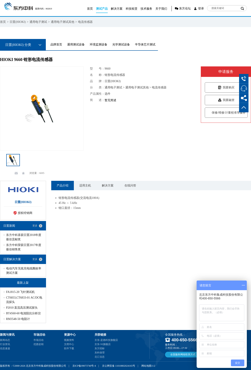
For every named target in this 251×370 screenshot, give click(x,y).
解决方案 (117, 8)
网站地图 (146, 365)
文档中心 (69, 344)
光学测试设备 (121, 44)
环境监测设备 (98, 44)
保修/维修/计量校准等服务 (226, 112)
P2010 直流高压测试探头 (22, 307)
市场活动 (38, 340)
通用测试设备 (76, 44)
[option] (41, 108)
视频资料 (69, 340)
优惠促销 (38, 344)
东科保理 (100, 352)
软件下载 (69, 348)
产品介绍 (62, 185)
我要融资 (226, 100)
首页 (90, 8)
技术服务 (146, 8)
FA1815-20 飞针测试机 (20, 292)
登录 (201, 8)
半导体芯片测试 (145, 44)
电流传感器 (85, 21)
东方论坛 (185, 8)
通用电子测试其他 (62, 21)
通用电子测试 (38, 21)
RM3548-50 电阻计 (18, 319)
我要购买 (226, 87)
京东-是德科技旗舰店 (106, 340)
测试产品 (102, 8)
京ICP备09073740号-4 (84, 365)
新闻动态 (5, 340)
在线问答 (130, 185)
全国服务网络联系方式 (182, 354)
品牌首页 (56, 44)
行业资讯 (5, 344)
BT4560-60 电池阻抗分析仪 (23, 313)
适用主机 (85, 185)
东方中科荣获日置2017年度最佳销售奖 (23, 247)
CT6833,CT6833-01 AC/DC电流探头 (24, 300)
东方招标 (100, 348)
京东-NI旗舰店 (103, 344)
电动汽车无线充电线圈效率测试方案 (23, 270)
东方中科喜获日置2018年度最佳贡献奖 (23, 237)
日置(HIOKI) (18, 21)
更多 (34, 225)
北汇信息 (100, 356)
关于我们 (161, 8)
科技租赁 (131, 8)
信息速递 (5, 348)
